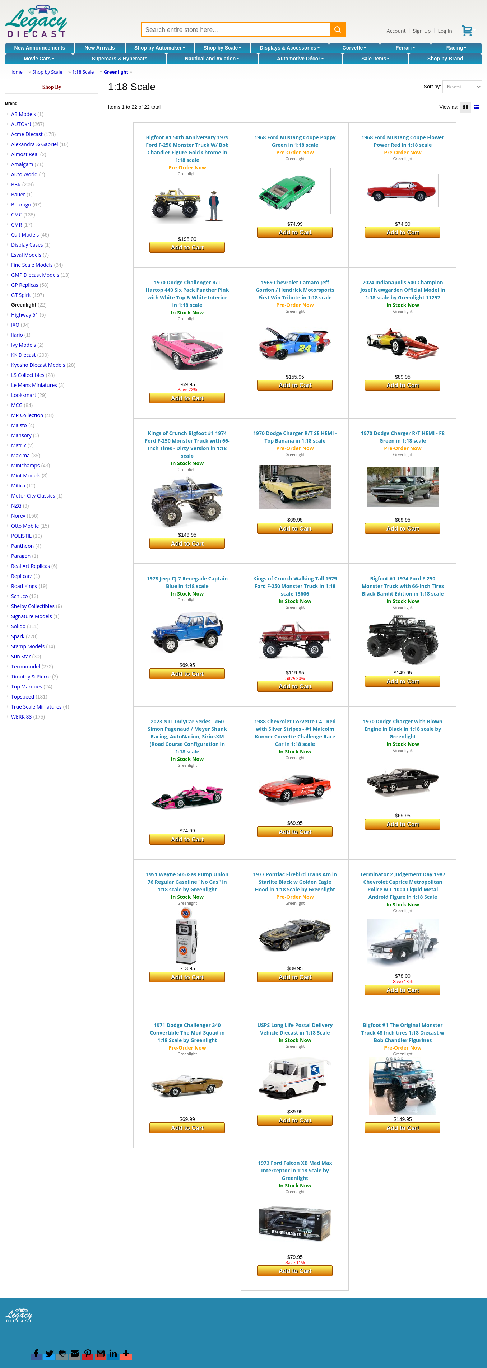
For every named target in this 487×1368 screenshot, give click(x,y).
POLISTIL (21, 535)
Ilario (17, 334)
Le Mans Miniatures (34, 385)
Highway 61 (24, 314)
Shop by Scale (223, 48)
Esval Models (26, 254)
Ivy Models (23, 344)
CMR (16, 224)
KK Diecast (23, 354)
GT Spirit (21, 294)
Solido (18, 626)
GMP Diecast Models (35, 274)
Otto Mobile (25, 525)
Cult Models (25, 234)
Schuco (19, 596)
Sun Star (21, 656)
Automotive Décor (300, 58)
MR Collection (27, 415)
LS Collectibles (28, 375)
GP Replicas (24, 284)
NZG (16, 505)
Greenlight (116, 72)
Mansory (21, 435)
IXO (15, 324)
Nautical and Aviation (212, 58)
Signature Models (31, 616)
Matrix (18, 445)
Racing (456, 48)
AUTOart (21, 124)
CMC (16, 214)
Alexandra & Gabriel (34, 144)
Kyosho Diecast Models (38, 364)
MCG (17, 405)
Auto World (24, 174)
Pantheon (22, 545)
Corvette (355, 48)
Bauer (18, 194)
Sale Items (375, 58)
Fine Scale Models (32, 264)
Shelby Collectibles (33, 606)
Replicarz (21, 576)
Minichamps (25, 465)
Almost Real (25, 154)
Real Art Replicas (30, 565)
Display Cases (27, 244)
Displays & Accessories (290, 48)
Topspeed (22, 696)
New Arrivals (100, 48)
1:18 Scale (83, 72)
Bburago (21, 204)
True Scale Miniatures (36, 706)
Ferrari (405, 48)
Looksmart (23, 395)
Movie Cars (39, 58)
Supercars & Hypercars (120, 58)
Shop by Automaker (159, 48)
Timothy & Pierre (31, 676)
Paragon (21, 555)
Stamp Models (28, 646)
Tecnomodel (25, 666)
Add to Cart (187, 247)
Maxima (20, 455)
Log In (445, 30)
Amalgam (22, 164)
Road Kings (24, 586)
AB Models (23, 114)
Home (16, 72)
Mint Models (25, 475)
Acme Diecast (27, 134)
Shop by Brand (445, 58)
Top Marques (26, 686)
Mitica (18, 485)
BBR (16, 184)
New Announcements (39, 48)
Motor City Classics (33, 495)
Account (396, 30)
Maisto (19, 425)
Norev (18, 515)
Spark (17, 636)
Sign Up (422, 30)
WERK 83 (21, 716)
